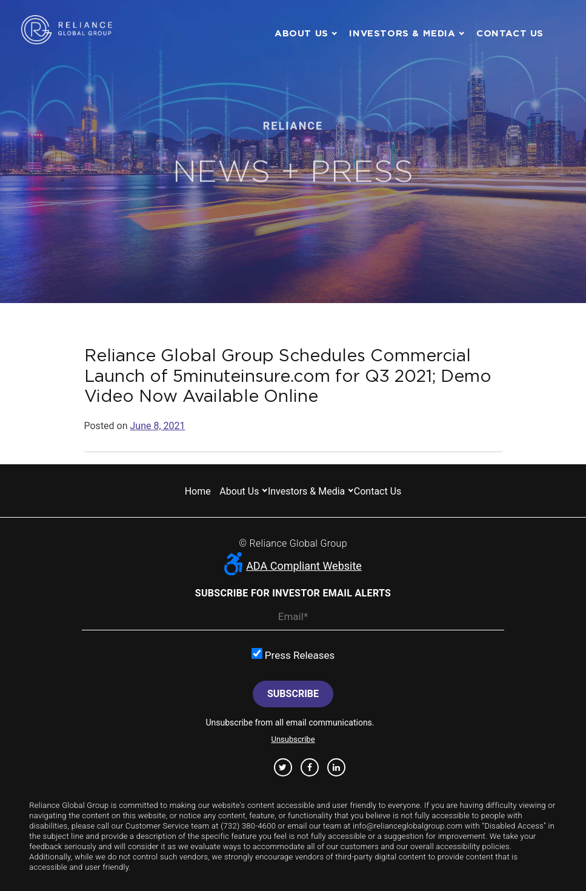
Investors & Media (402, 33)
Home (198, 491)
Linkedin (336, 767)
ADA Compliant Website (293, 565)
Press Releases (293, 654)
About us (301, 33)
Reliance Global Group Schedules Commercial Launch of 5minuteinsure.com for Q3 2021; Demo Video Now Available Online (287, 375)
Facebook (309, 767)
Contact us (510, 33)
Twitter (283, 767)
